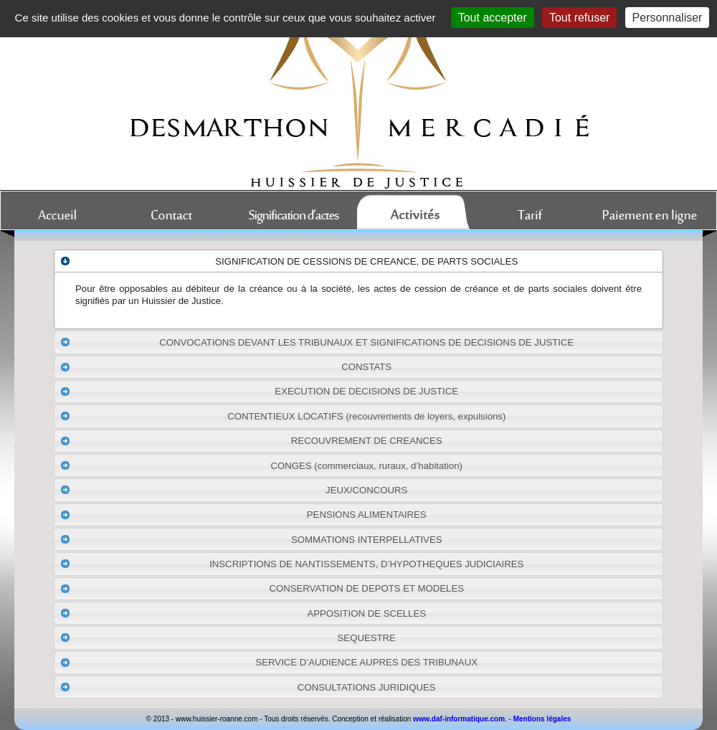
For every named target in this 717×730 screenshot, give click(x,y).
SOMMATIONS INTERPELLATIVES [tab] (251, 539)
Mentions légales (542, 719)
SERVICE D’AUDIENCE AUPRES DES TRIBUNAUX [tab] (269, 662)
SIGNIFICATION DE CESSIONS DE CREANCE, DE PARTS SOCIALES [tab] (289, 261)
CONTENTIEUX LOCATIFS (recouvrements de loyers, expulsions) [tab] (283, 416)
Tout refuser (579, 17)
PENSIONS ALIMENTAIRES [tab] (243, 515)
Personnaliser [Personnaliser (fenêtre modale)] (667, 17)
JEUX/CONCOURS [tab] (234, 490)
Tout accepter (492, 17)
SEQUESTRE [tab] (228, 637)
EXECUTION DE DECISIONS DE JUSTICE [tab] (259, 391)
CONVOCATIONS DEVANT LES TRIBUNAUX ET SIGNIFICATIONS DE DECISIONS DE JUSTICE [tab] (317, 342)
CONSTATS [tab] (226, 367)
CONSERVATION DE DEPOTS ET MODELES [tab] (262, 588)
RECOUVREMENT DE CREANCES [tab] (251, 441)
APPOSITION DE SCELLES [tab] (243, 613)
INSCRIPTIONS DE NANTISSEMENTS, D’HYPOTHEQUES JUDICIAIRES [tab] (292, 563)
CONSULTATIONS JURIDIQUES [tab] (248, 687)
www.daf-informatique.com (459, 719)
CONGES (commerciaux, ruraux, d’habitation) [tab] (261, 465)
